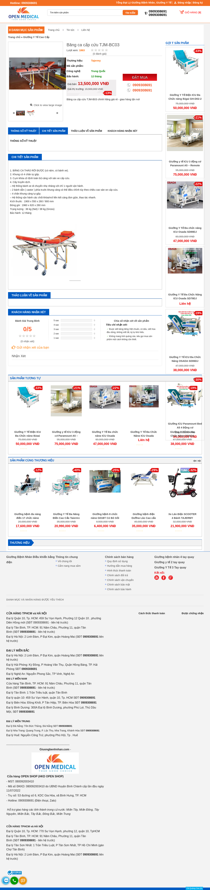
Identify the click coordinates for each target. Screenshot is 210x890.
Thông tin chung (67, 556)
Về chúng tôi (65, 561)
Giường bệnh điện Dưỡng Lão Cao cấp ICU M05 (144, 518)
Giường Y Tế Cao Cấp (36, 37)
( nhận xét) (27, 341)
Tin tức (70, 30)
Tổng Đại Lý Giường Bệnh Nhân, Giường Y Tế (143, 2)
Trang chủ (53, 30)
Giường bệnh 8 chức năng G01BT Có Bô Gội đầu (105, 518)
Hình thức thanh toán (119, 570)
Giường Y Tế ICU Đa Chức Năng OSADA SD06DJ (182, 436)
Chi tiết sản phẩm (53, 130)
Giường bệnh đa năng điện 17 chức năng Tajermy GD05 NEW (27, 518)
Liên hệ (85, 30)
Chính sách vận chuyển (120, 580)
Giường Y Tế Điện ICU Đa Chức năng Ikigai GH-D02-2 (27, 436)
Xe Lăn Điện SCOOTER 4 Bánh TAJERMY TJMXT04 (182, 518)
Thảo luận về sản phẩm (86, 130)
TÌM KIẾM (130, 13)
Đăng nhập (184, 2)
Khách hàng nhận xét (122, 130)
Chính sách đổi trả (117, 575)
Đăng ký (198, 2)
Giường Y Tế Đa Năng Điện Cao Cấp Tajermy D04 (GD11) (66, 518)
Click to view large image (48, 105)
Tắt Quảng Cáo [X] (194, 888)
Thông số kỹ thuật (23, 130)
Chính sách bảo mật (118, 584)
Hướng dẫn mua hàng (119, 565)
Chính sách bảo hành (119, 589)
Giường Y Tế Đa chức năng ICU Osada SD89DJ (105, 436)
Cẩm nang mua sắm (69, 565)
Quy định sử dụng (117, 561)
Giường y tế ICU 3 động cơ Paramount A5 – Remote (66, 436)
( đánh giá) (99, 53)
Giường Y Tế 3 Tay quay (170, 567)
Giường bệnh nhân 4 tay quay (174, 556)
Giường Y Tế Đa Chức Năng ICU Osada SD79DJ (143, 436)
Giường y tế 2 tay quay (169, 562)
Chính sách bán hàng (119, 556)
